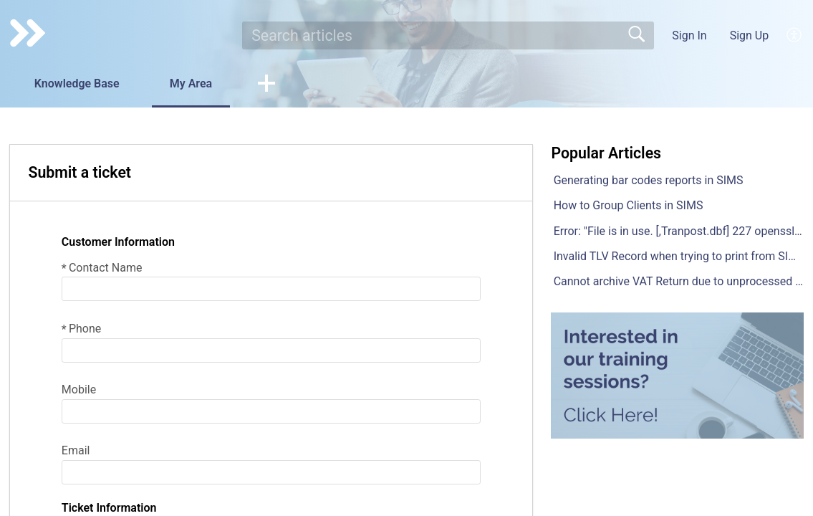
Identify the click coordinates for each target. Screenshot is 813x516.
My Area (191, 83)
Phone (81, 328)
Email (76, 450)
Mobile (79, 389)
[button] (266, 85)
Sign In (689, 35)
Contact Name (102, 267)
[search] (447, 35)
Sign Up (749, 35)
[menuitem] (795, 35)
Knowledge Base (77, 83)
